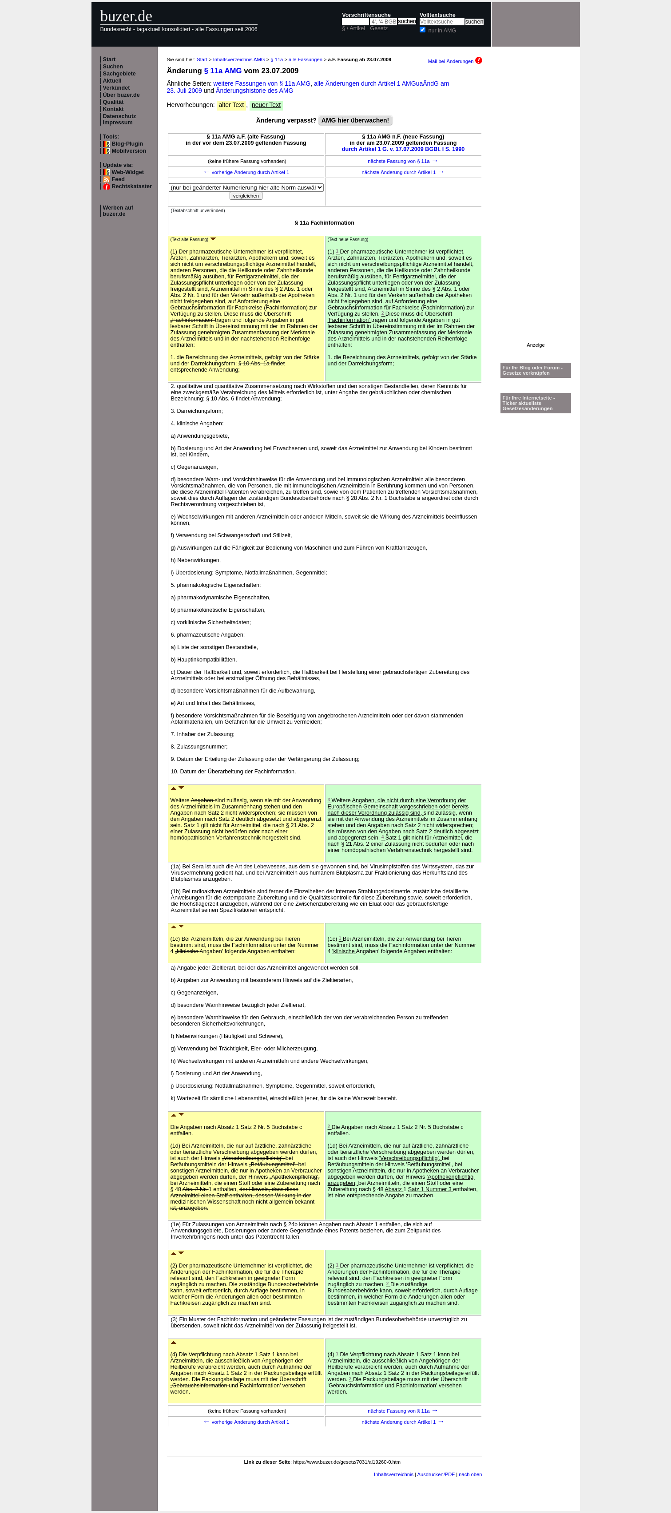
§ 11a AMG (223, 71)
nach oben (470, 1474)
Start (109, 59)
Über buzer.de (121, 95)
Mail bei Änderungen (455, 61)
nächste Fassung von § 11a (403, 161)
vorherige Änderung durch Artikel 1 (246, 172)
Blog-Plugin (127, 144)
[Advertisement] (536, 209)
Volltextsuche (438, 15)
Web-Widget (128, 172)
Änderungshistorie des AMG (254, 90)
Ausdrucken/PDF (436, 1474)
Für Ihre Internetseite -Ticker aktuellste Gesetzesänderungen (529, 403)
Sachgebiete (119, 74)
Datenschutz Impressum (119, 119)
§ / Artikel (353, 28)
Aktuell (112, 81)
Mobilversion (129, 151)
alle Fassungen (305, 59)
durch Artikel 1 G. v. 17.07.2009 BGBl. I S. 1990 (403, 149)
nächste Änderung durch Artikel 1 (403, 172)
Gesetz (379, 28)
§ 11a (276, 59)
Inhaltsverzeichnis (393, 1474)
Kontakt (113, 109)
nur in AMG (442, 31)
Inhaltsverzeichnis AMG (239, 59)
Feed (118, 179)
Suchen (113, 66)
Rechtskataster (132, 186)
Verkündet (116, 88)
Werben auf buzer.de (118, 211)
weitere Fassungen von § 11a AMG (262, 83)
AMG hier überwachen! (355, 120)
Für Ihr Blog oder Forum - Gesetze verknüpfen (533, 370)
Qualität (113, 102)
